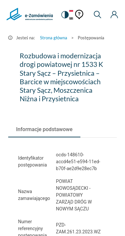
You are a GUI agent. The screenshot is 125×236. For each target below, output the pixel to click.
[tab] (44, 129)
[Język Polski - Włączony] (71, 10)
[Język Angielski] (71, 18)
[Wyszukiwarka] (97, 14)
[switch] (65, 14)
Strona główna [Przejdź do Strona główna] (53, 37)
